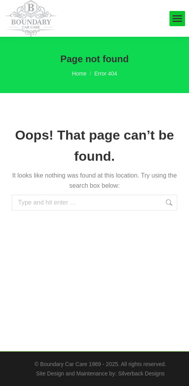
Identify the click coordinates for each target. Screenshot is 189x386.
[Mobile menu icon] (177, 18)
